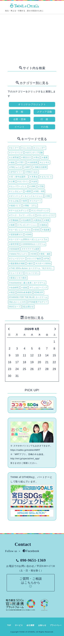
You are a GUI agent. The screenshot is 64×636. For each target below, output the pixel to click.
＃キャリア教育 (34, 259)
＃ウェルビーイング (38, 288)
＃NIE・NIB (38, 191)
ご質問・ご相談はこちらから (30, 582)
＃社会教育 (26, 220)
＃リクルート (35, 201)
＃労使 (41, 186)
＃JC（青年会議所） (18, 177)
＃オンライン (23, 181)
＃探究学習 (14, 244)
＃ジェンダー (39, 148)
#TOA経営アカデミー (38, 302)
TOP (9, 625)
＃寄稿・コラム (30, 206)
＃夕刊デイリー (16, 172)
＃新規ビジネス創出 (18, 278)
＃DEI (48, 196)
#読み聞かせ (28, 307)
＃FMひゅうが (15, 167)
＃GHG (28, 234)
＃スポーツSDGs (43, 263)
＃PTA (46, 259)
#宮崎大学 (38, 292)
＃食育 (24, 201)
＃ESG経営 (14, 249)
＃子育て (21, 162)
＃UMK (32, 186)
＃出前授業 (32, 162)
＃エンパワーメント (18, 186)
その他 (44, 126)
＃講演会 (37, 220)
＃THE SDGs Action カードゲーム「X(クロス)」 (31, 268)
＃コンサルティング (40, 210)
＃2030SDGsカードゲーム (33, 244)
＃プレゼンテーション (27, 225)
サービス (19, 625)
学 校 (19, 111)
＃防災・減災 (45, 254)
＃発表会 (43, 225)
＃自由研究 (14, 288)
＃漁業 (12, 225)
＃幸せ (36, 157)
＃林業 (46, 220)
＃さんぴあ (14, 201)
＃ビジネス (45, 162)
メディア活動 (44, 111)
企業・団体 (19, 119)
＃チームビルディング (19, 210)
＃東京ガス (26, 157)
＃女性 (34, 181)
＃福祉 (12, 162)
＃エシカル (26, 148)
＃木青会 (34, 177)
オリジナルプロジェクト (32, 104)
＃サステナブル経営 (30, 249)
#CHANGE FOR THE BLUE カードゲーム (28, 297)
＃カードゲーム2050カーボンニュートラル (28, 239)
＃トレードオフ (16, 273)
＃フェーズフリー (17, 259)
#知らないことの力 (17, 302)
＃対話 (12, 292)
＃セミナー (14, 148)
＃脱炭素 (46, 230)
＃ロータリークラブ (46, 215)
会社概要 (30, 625)
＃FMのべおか (31, 172)
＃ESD (33, 254)
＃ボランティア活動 (34, 153)
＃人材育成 (14, 157)
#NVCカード (14, 307)
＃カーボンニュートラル (20, 230)
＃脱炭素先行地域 (17, 263)
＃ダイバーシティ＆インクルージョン (26, 196)
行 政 (44, 119)
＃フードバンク (16, 153)
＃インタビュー (16, 191)
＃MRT (27, 167)
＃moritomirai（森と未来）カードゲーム (27, 283)
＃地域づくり (15, 206)
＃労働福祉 (14, 220)
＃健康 (44, 157)
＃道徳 (24, 288)
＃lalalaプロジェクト (18, 254)
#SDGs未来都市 (24, 292)
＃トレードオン (32, 273)
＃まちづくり (46, 177)
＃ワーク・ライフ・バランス (22, 215)
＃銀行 (30, 263)
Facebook (31, 551)
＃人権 (12, 181)
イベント (20, 126)
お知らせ (42, 625)
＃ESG (36, 230)
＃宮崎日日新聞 (40, 167)
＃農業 (28, 191)
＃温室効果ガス (16, 234)
